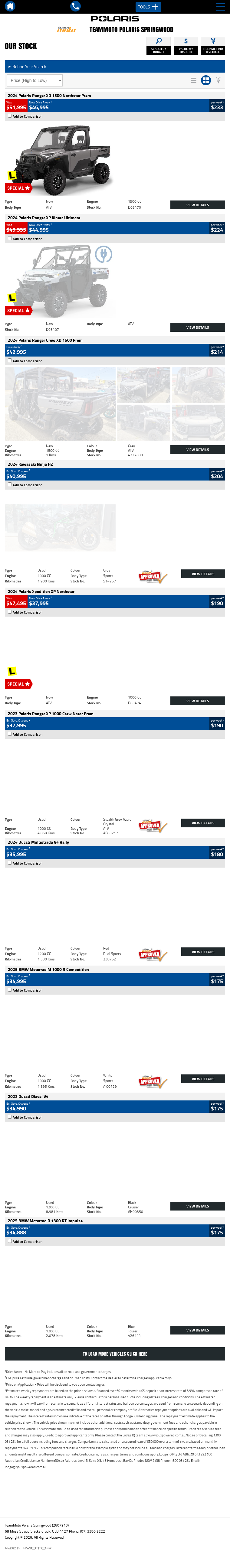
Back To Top (115, 1499)
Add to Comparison (28, 116)
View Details (197, 205)
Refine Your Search (27, 66)
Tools (148, 7)
